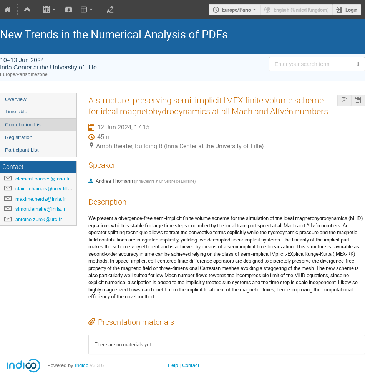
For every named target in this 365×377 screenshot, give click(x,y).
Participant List (21, 150)
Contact (190, 365)
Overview (16, 99)
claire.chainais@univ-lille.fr (45, 188)
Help (173, 365)
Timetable (16, 111)
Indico (81, 365)
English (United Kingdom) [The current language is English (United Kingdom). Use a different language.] (301, 9)
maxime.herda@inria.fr (40, 199)
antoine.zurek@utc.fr (38, 219)
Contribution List (23, 124)
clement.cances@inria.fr (42, 178)
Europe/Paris (236, 9)
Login (351, 9)
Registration (18, 137)
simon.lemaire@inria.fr (40, 209)
